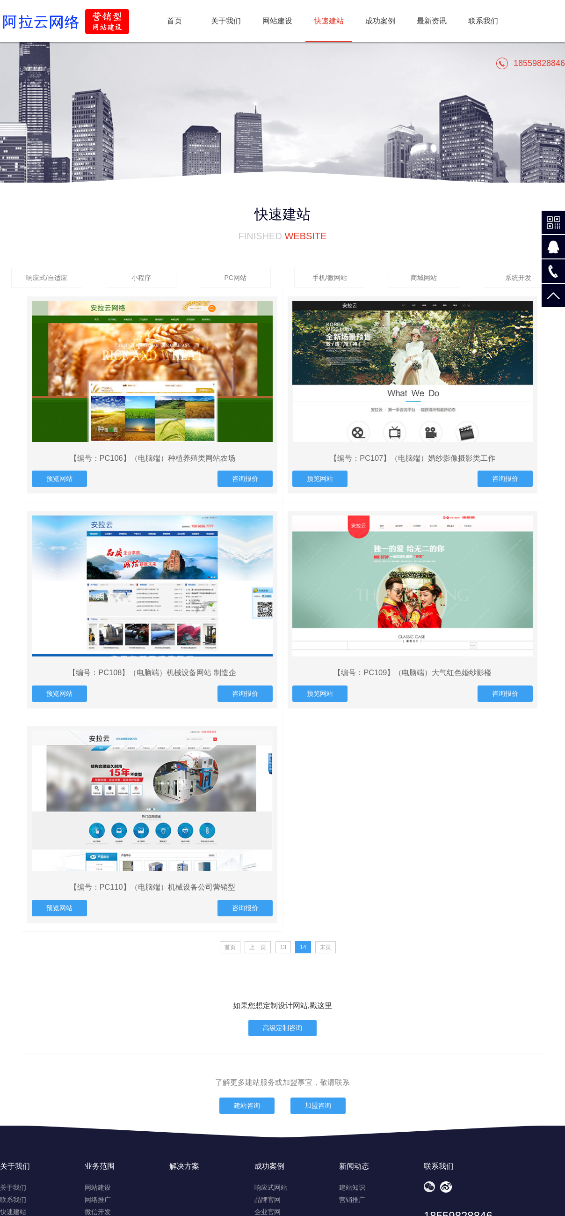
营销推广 (352, 1199)
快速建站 (13, 1212)
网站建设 (277, 21)
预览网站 (59, 478)
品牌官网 (267, 1199)
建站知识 (352, 1187)
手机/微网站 (329, 277)
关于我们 (226, 21)
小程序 (141, 277)
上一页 (257, 947)
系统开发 (518, 277)
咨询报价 (245, 478)
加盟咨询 (318, 1105)
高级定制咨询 (282, 1028)
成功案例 (380, 21)
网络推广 (98, 1199)
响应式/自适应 (46, 277)
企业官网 (267, 1212)
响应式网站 (270, 1187)
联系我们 (483, 21)
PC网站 (235, 277)
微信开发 (98, 1212)
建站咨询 (247, 1105)
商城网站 (424, 277)
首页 (174, 21)
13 (283, 947)
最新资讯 (432, 21)
